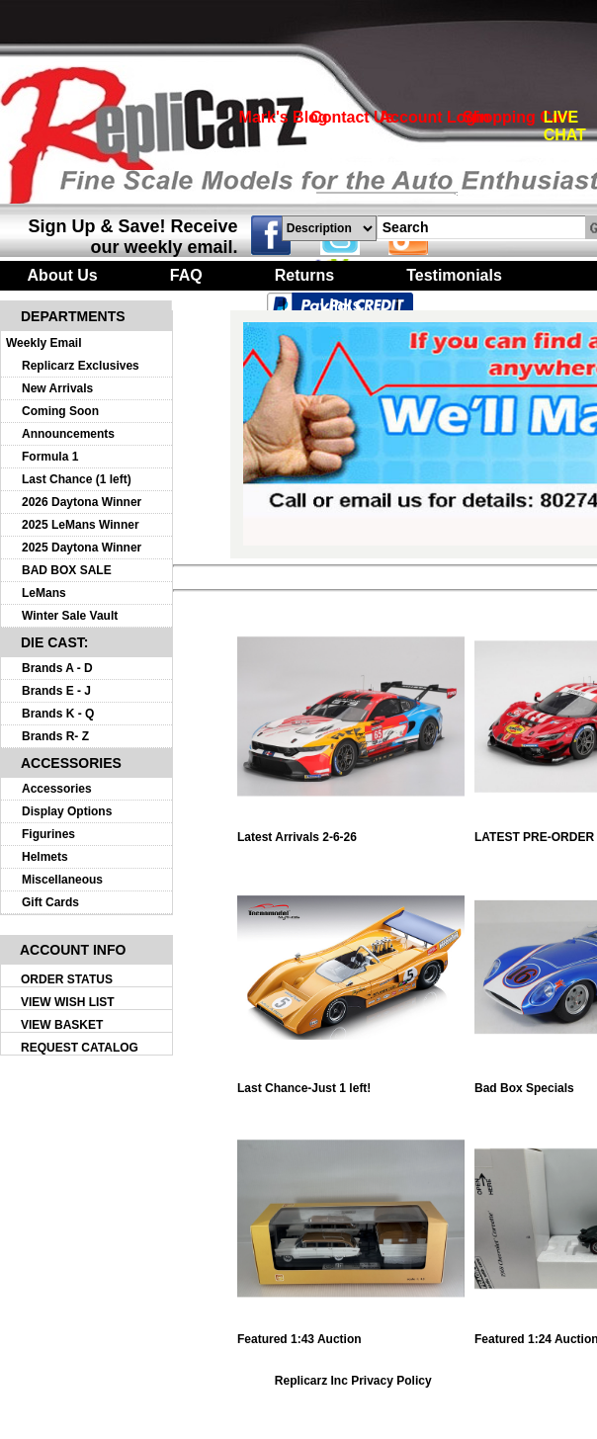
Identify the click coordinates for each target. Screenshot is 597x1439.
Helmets (45, 857)
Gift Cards (50, 902)
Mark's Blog (283, 117)
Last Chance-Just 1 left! (351, 1082)
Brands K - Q (58, 713)
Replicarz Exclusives (80, 366)
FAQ (186, 275)
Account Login (435, 117)
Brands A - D (57, 668)
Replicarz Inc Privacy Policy (353, 1381)
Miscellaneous (62, 880)
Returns (304, 275)
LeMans (44, 593)
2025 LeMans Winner (80, 525)
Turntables (208, 304)
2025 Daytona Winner (81, 547)
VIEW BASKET (62, 1025)
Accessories (57, 789)
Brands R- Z (55, 736)
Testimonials (454, 275)
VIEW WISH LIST (68, 1002)
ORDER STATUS (67, 979)
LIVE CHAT (565, 126)
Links (341, 304)
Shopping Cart (517, 117)
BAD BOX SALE (67, 570)
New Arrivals (57, 388)
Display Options (67, 811)
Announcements (68, 434)
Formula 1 (50, 457)
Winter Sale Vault (70, 616)
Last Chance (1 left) (76, 479)
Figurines (48, 834)
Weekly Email (44, 343)
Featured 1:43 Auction (351, 1333)
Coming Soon (60, 411)
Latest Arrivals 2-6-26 (351, 831)
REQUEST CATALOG (79, 1048)
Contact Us (351, 117)
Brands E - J (56, 691)
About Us (63, 275)
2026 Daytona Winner (81, 502)
